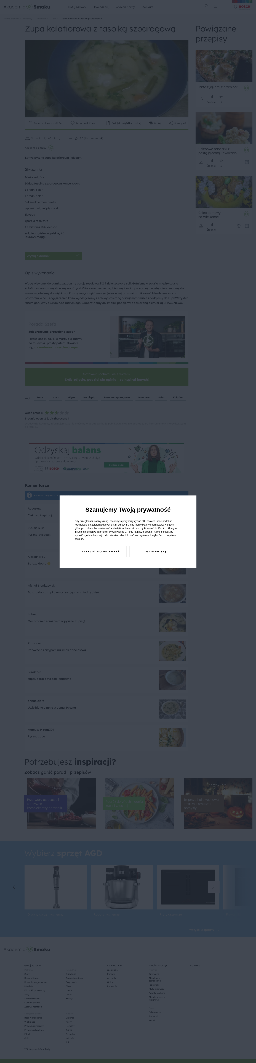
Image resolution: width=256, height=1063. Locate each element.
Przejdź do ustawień (101, 551)
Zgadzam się (155, 551)
